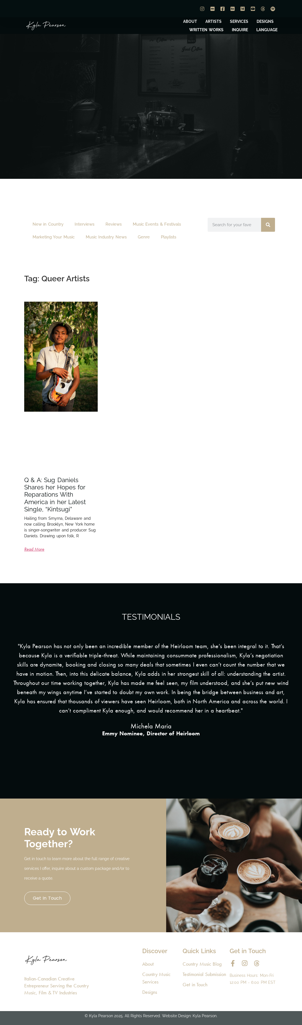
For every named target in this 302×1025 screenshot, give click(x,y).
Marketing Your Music (54, 237)
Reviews (113, 224)
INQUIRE (240, 30)
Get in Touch (47, 898)
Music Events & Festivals (157, 224)
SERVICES (239, 21)
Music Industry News (106, 237)
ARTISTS (213, 21)
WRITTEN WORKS (206, 30)
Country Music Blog (202, 964)
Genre (144, 237)
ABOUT (190, 21)
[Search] (268, 225)
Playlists (168, 237)
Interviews (84, 224)
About (148, 964)
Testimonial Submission (204, 974)
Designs (149, 992)
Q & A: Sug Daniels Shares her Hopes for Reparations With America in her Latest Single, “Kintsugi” (55, 494)
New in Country (48, 224)
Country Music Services (156, 978)
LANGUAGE (267, 30)
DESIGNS (265, 21)
